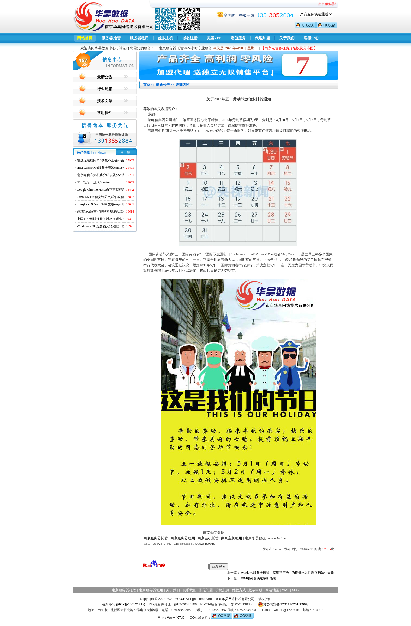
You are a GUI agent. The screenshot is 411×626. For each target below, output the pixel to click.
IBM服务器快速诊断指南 (258, 578)
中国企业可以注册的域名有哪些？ (101, 219)
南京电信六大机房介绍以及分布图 (101, 175)
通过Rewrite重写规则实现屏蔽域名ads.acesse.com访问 (115, 211)
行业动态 (104, 89)
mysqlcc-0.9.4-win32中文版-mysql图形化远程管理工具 (115, 204)
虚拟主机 (165, 38)
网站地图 (272, 590)
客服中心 (311, 38)
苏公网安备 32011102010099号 (283, 604)
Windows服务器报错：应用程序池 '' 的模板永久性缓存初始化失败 (287, 573)
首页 (146, 85)
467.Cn (179, 599)
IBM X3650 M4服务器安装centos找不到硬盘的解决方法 (116, 168)
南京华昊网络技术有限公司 (234, 599)
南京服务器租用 (182, 538)
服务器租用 (139, 38)
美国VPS (214, 38)
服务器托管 (111, 38)
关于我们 (287, 38)
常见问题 (206, 590)
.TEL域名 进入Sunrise (93, 182)
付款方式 (239, 590)
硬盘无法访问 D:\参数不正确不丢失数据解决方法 (112, 160)
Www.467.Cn (176, 617)
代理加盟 (262, 38)
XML (285, 590)
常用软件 (104, 113)
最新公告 (104, 77)
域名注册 (190, 38)
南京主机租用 (231, 538)
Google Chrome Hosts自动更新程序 (101, 190)
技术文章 (104, 101)
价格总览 (222, 590)
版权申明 (255, 590)
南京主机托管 (208, 538)
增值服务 (238, 38)
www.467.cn (277, 538)
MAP (295, 590)
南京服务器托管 (155, 538)
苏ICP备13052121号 (130, 604)
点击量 (125, 153)
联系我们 (189, 590)
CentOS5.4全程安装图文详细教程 (100, 197)
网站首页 (84, 38)
